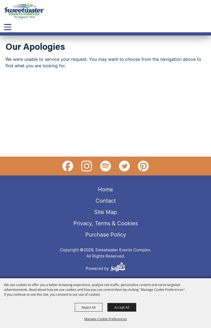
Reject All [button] (89, 307)
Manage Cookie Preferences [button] (105, 319)
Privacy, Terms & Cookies (105, 223)
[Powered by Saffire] (118, 267)
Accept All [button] (121, 307)
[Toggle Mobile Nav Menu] (7, 27)
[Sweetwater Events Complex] (24, 11)
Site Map (105, 212)
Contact (106, 200)
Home (105, 189)
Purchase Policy (105, 234)
